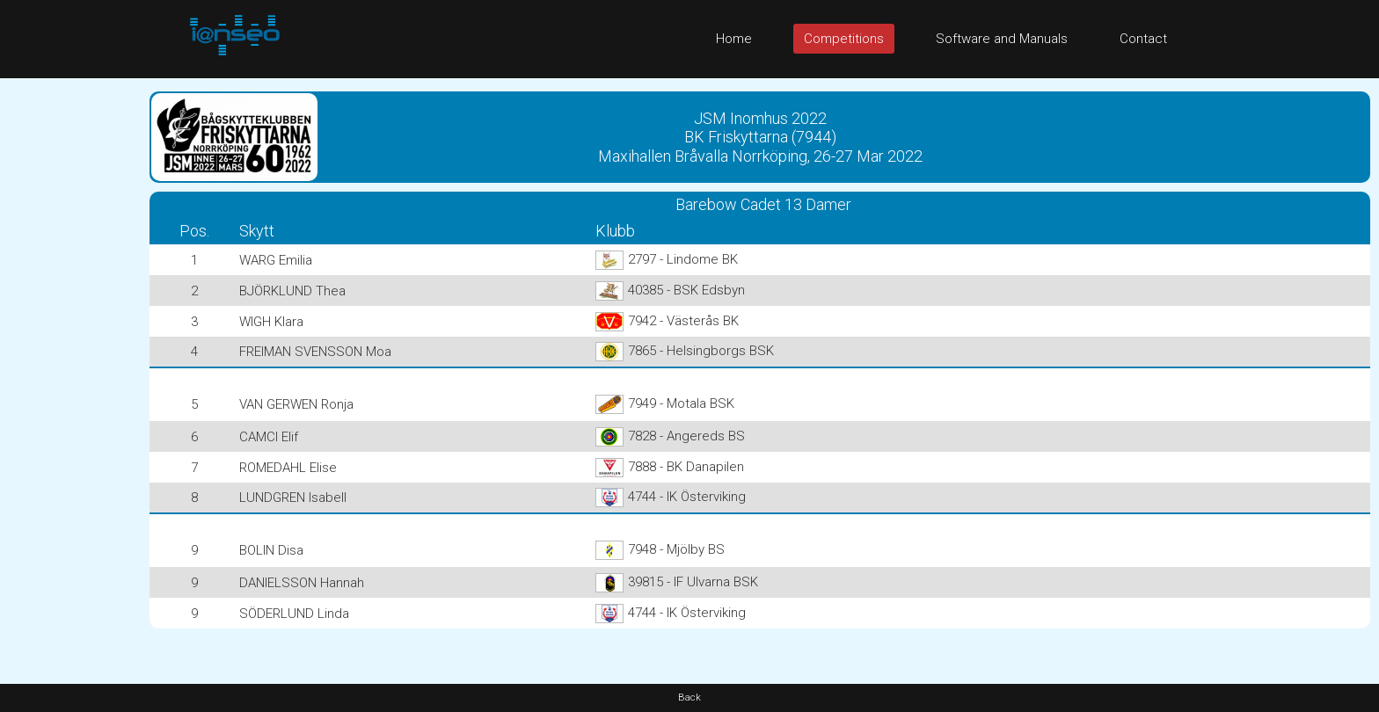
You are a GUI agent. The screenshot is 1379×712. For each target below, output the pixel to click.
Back (689, 697)
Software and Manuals (1002, 39)
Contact (1143, 39)
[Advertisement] (70, 342)
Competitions (844, 39)
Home (734, 39)
